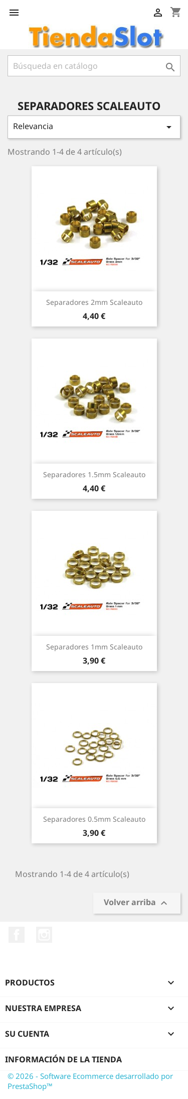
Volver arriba (137, 903)
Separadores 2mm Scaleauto (94, 302)
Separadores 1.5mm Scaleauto (94, 474)
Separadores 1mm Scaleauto (94, 646)
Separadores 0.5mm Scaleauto (94, 819)
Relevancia (94, 127)
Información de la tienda (63, 1059)
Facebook (17, 935)
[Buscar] (94, 65)
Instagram (44, 935)
